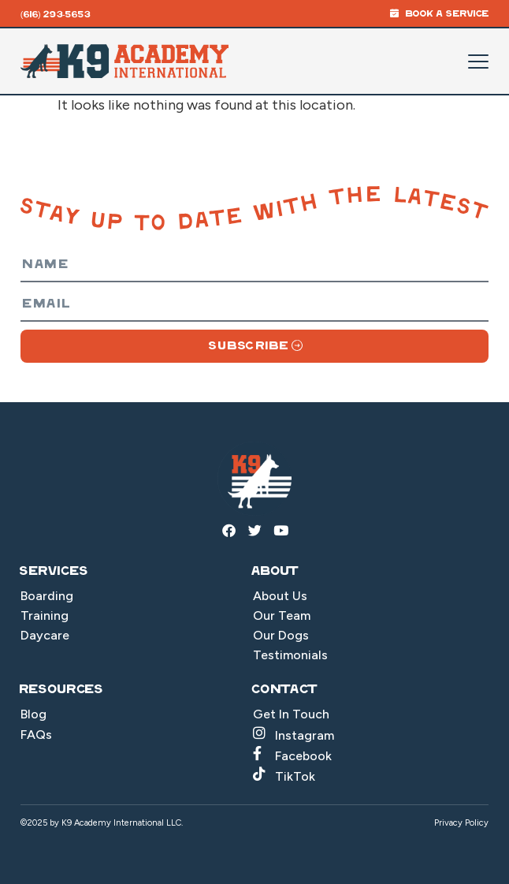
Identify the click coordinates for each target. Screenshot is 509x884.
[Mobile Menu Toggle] (478, 61)
